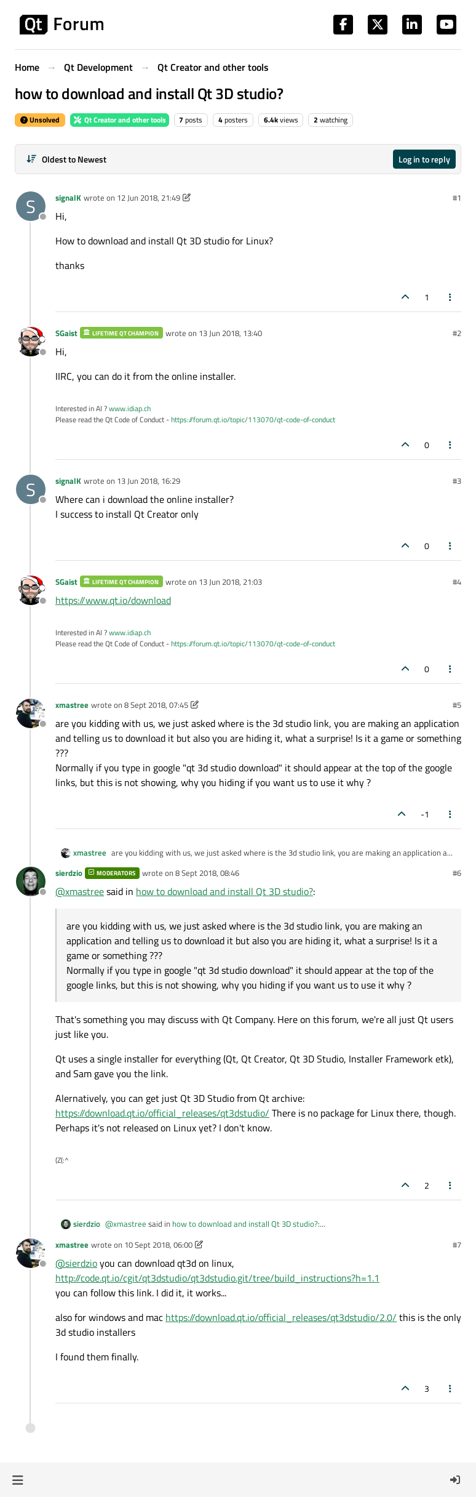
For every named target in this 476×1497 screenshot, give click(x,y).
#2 (457, 333)
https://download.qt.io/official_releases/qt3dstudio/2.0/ (281, 1317)
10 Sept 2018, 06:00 (158, 1244)
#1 (457, 197)
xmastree (72, 705)
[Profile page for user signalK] (31, 206)
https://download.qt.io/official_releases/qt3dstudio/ (162, 1113)
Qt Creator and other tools (119, 120)
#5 (457, 705)
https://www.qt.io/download (113, 600)
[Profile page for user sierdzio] (31, 881)
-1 (425, 814)
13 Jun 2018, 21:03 (230, 582)
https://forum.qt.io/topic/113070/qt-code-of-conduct (253, 419)
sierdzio (68, 873)
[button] (17, 1479)
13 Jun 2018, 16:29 (148, 481)
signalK (68, 197)
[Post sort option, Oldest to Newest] (66, 159)
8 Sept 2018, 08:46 (207, 873)
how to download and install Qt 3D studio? (224, 891)
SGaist (66, 333)
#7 (457, 1244)
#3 (457, 481)
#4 (457, 582)
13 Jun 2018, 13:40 (230, 333)
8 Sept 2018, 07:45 (156, 705)
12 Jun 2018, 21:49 (148, 197)
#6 (457, 873)
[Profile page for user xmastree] (31, 713)
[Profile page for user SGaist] (31, 341)
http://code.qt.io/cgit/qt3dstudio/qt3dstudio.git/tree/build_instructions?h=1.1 (217, 1277)
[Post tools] (451, 297)
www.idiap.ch (130, 408)
